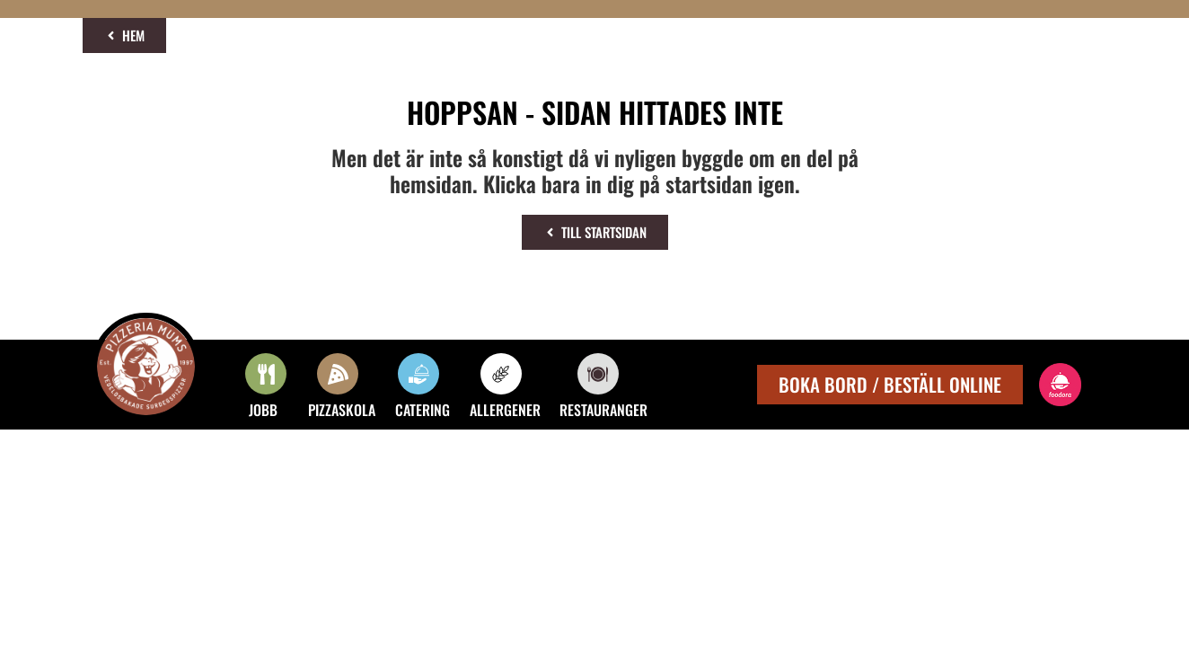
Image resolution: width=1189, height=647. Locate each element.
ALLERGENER (505, 410)
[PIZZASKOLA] (337, 373)
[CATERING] (418, 373)
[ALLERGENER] (501, 373)
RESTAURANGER (603, 410)
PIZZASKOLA (341, 410)
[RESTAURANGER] (598, 373)
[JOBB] (265, 373)
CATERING (422, 410)
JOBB (263, 410)
